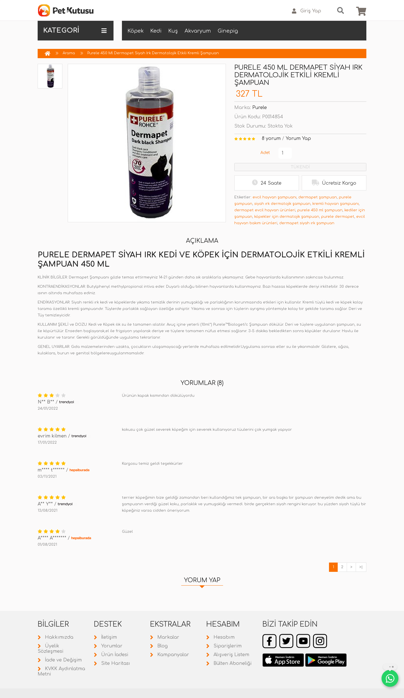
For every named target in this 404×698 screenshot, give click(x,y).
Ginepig (228, 31)
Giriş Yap (306, 11)
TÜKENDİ (300, 167)
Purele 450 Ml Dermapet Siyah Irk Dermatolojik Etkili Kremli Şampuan (153, 53)
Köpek (136, 31)
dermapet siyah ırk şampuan (306, 223)
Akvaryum (198, 31)
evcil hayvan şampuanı (274, 197)
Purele (259, 107)
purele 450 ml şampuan (319, 210)
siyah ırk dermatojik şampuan (282, 204)
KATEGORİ (74, 31)
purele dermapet (337, 217)
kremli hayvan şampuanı (335, 204)
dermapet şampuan (317, 197)
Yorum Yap (298, 138)
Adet (265, 153)
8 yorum (271, 138)
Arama (69, 53)
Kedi (156, 31)
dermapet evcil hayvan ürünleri (264, 210)
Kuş (173, 31)
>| (361, 567)
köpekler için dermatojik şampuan (286, 217)
